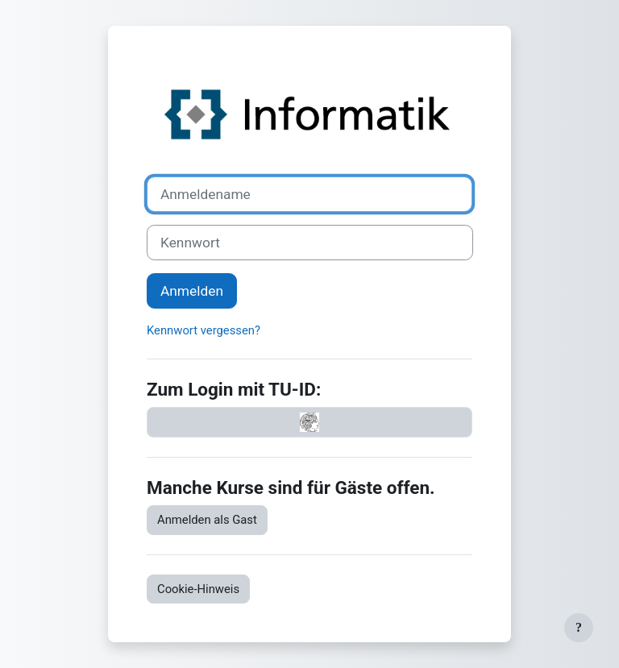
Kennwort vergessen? (203, 330)
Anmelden (191, 291)
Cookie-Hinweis (198, 589)
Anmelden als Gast (207, 519)
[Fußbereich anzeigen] (578, 627)
